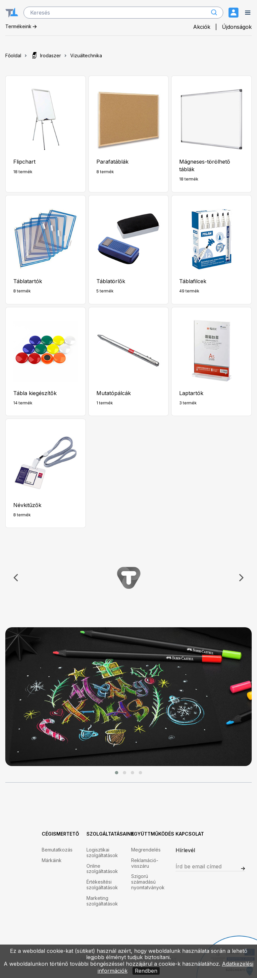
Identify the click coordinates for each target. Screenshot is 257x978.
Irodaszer (45, 56)
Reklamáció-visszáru (144, 863)
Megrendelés (146, 849)
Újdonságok (237, 27)
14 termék (22, 402)
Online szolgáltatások (102, 868)
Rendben (146, 970)
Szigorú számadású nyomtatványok (148, 882)
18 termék (22, 171)
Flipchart (24, 161)
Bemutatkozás (57, 849)
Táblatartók (27, 281)
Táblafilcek (192, 281)
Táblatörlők (110, 281)
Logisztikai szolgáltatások (102, 852)
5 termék (105, 290)
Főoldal (13, 55)
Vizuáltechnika (86, 55)
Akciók (201, 27)
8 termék (105, 171)
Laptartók (191, 393)
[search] (123, 13)
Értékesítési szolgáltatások (102, 884)
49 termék (189, 290)
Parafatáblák (112, 161)
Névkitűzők (27, 505)
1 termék (104, 402)
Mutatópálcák (113, 393)
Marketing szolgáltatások (102, 901)
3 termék (188, 402)
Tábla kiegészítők (35, 393)
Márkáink (52, 860)
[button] (117, 772)
